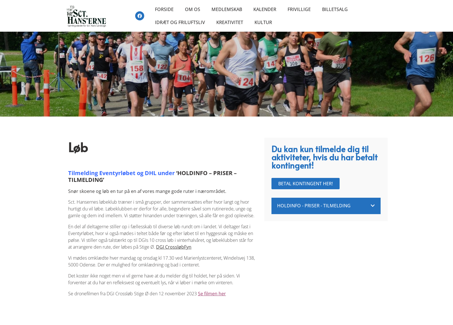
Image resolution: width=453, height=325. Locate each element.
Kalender (264, 9)
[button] (326, 206)
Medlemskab (227, 9)
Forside (164, 9)
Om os (192, 9)
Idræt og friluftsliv (180, 22)
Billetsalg (335, 9)
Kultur (263, 22)
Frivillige (299, 9)
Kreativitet (229, 22)
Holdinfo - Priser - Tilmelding (314, 206)
